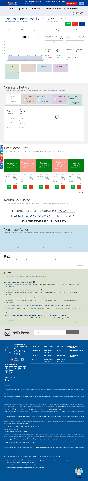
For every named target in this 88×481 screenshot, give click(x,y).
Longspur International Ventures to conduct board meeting (24, 290)
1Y (35, 37)
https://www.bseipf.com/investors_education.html (12, 450)
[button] (62, 18)
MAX (40, 37)
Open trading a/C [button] (71, 3)
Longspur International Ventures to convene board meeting (24, 298)
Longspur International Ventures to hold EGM (19, 282)
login (81, 3)
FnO (71, 30)
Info (9, 30)
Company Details (20, 30)
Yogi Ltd (76, 163)
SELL (15, 186)
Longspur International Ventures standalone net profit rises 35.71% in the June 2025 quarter (35, 315)
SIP (82, 24)
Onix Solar (44, 163)
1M (29, 37)
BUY (9, 186)
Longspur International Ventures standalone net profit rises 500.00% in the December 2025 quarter (37, 306)
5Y (37, 37)
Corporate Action (61, 30)
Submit (73, 332)
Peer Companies (33, 30)
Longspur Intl (12, 163)
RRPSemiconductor (28, 163)
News (78, 30)
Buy (68, 24)
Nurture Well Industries (60, 163)
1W (27, 37)
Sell (75, 24)
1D (24, 37)
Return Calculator (47, 30)
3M (32, 37)
